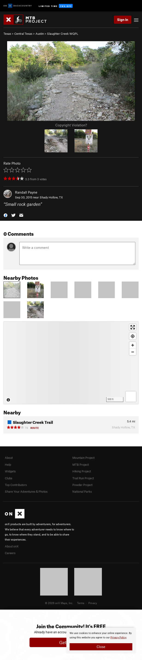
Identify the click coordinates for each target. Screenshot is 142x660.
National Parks (82, 491)
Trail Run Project (83, 478)
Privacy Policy (118, 637)
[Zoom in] (132, 345)
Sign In (122, 19)
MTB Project (80, 464)
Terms (80, 603)
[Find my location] (132, 336)
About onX (12, 546)
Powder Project (82, 485)
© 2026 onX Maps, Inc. (59, 603)
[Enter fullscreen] (132, 327)
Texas (7, 33)
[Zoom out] (132, 352)
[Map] (71, 363)
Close (101, 647)
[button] (5, 215)
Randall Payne (26, 192)
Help (8, 464)
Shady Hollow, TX (51, 197)
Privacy (92, 603)
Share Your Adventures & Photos (26, 491)
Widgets (10, 471)
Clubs (8, 478)
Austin (40, 33)
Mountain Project (83, 457)
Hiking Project (81, 471)
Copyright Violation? (71, 125)
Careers (10, 553)
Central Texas (23, 33)
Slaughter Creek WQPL (62, 33)
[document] (101, 640)
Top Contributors (16, 485)
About (9, 457)
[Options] (131, 396)
